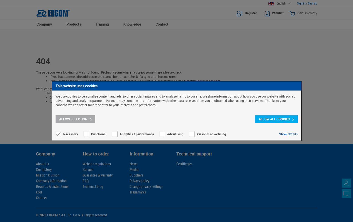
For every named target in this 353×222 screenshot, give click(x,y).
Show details (288, 134)
